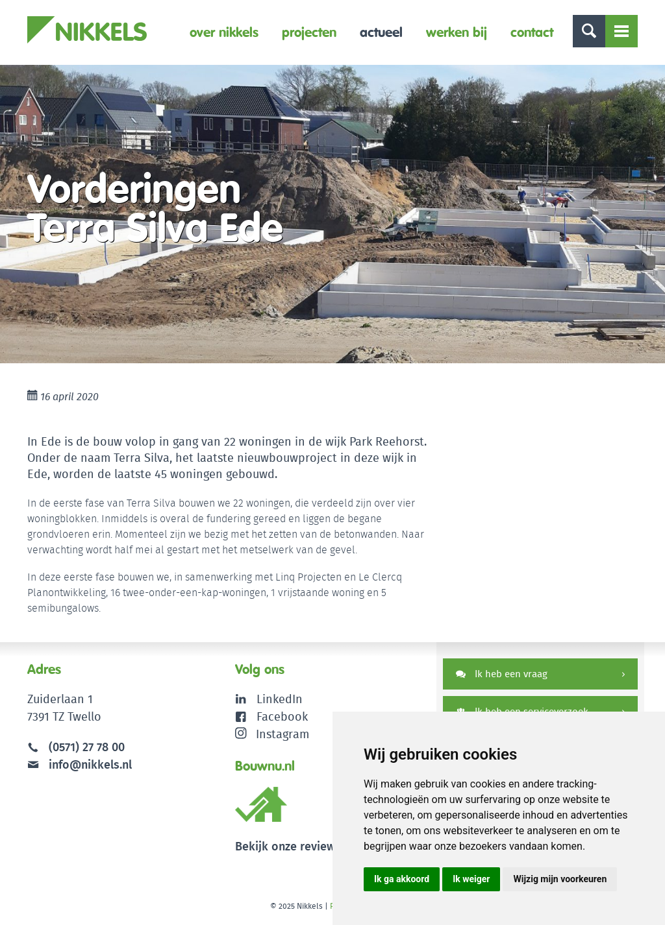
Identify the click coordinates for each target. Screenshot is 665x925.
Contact (531, 32)
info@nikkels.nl (79, 764)
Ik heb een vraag (501, 673)
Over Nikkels (224, 32)
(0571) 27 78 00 (87, 747)
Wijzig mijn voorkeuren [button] (560, 879)
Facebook (282, 716)
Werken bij (456, 32)
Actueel (381, 32)
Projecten (309, 32)
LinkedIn (280, 699)
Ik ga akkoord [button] (401, 879)
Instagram (272, 734)
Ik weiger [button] (471, 879)
